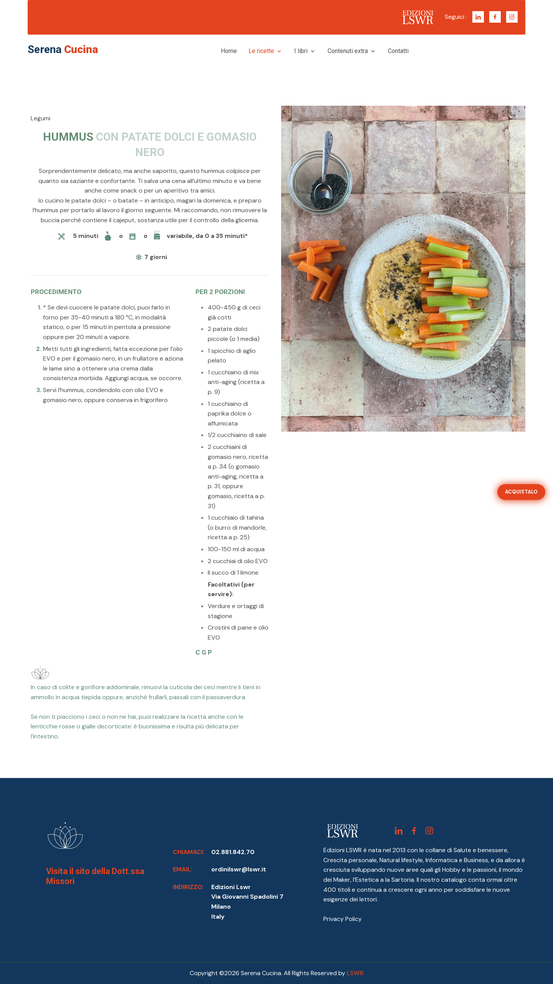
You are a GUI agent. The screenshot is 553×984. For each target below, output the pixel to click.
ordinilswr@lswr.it (238, 869)
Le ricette (265, 51)
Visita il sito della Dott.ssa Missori (95, 876)
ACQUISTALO (521, 492)
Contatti (398, 51)
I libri (305, 51)
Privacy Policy (342, 919)
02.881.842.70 (233, 852)
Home (229, 51)
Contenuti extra (352, 51)
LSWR (355, 973)
